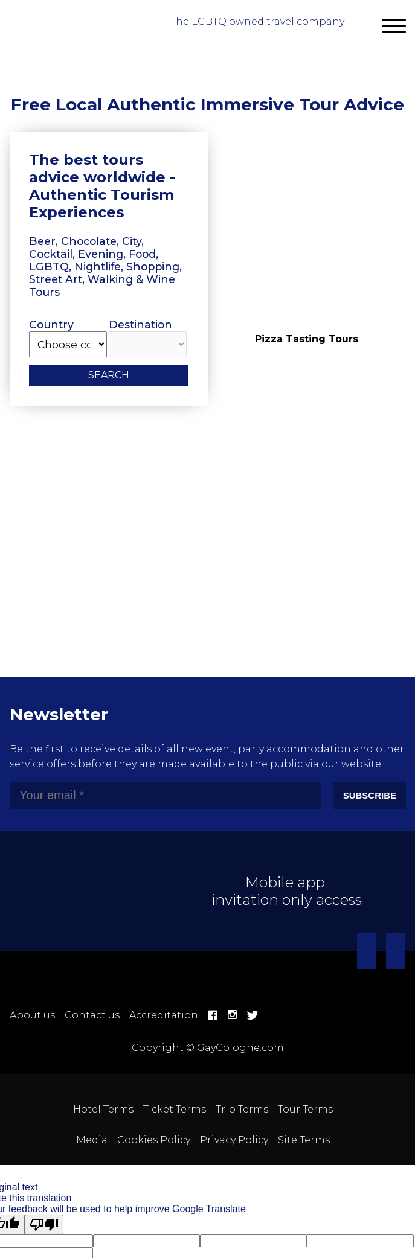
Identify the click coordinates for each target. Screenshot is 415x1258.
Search (108, 375)
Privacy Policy (234, 1140)
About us (32, 1015)
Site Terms (304, 1140)
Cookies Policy (153, 1140)
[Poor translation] (44, 1224)
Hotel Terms (103, 1109)
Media (92, 1140)
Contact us (92, 1015)
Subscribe (369, 795)
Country (68, 337)
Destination (148, 337)
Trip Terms (242, 1109)
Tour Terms (305, 1109)
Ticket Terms (174, 1109)
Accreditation (163, 1015)
